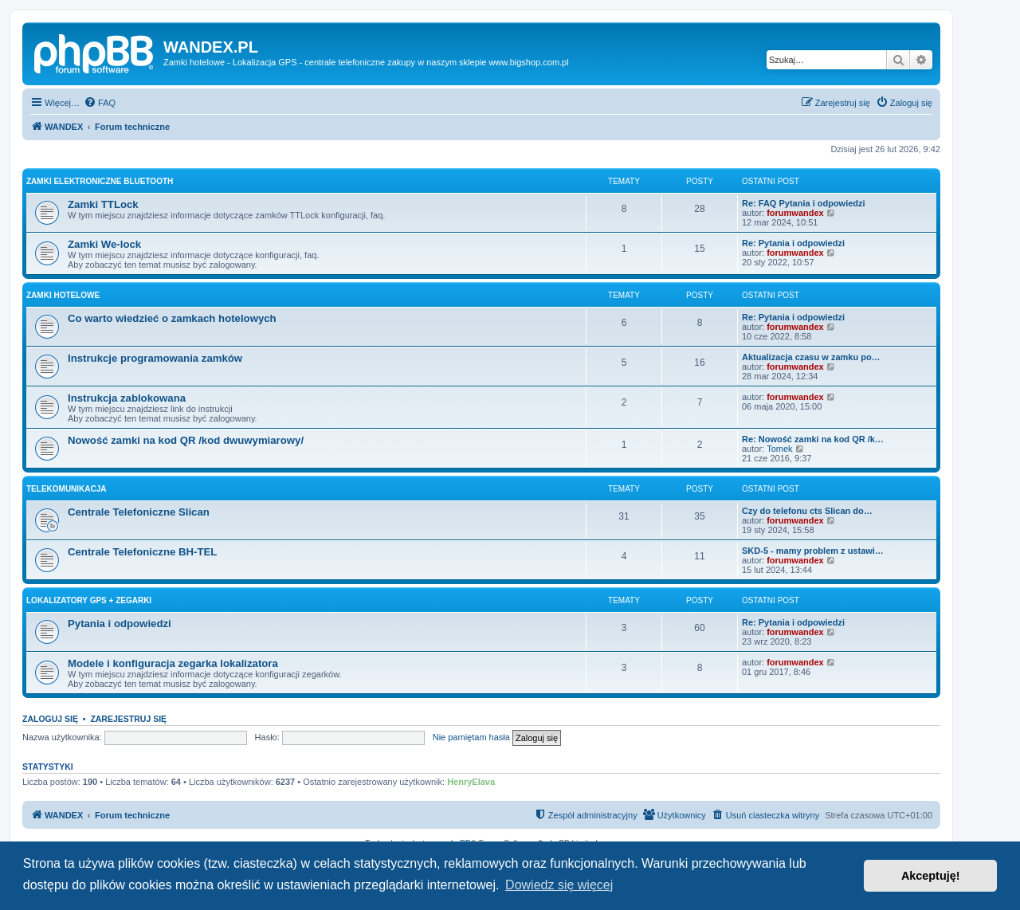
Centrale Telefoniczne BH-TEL (142, 552)
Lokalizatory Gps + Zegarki (88, 600)
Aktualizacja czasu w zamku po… (811, 357)
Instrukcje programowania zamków (155, 358)
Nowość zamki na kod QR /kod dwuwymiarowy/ (186, 440)
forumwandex (795, 213)
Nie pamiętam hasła (471, 737)
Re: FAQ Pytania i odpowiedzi (803, 203)
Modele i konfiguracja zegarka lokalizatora (173, 663)
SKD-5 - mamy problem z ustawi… (813, 550)
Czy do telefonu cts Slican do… (807, 511)
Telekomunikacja (66, 488)
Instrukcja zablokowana (127, 398)
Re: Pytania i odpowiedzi (793, 243)
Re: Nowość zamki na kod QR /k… (813, 439)
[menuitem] (100, 102)
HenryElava (471, 781)
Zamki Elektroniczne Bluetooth (99, 181)
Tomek (779, 448)
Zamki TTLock (103, 204)
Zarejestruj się (128, 719)
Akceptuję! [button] (930, 875)
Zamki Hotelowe (63, 295)
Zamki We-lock (104, 244)
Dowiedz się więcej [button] (559, 885)
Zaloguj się (50, 719)
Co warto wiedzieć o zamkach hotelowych (172, 318)
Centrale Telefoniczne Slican (139, 512)
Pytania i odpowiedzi (119, 624)
